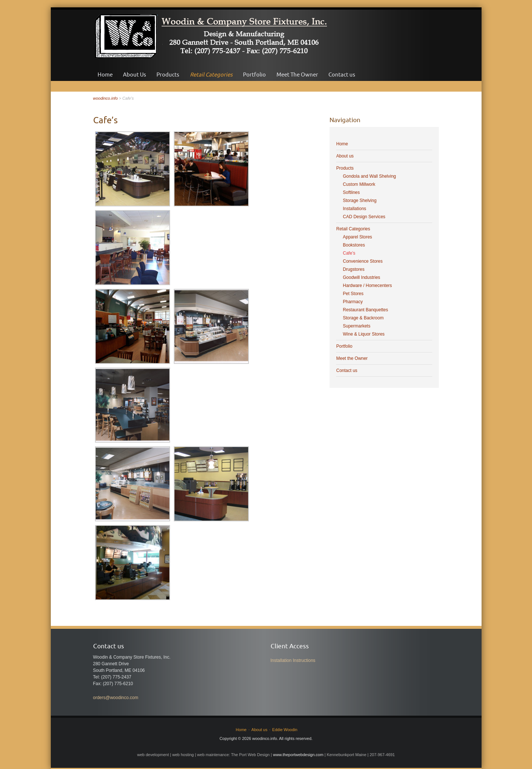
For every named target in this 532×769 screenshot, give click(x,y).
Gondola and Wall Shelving (369, 176)
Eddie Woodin (284, 729)
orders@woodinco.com (115, 697)
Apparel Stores (357, 237)
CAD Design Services (364, 216)
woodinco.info (105, 98)
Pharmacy (353, 301)
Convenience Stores (363, 261)
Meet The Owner (297, 74)
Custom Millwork (359, 184)
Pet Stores (353, 293)
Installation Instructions (293, 660)
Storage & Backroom (363, 317)
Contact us (341, 74)
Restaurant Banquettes (365, 309)
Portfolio (254, 74)
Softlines (351, 192)
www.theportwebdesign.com (298, 754)
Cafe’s (349, 253)
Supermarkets (356, 326)
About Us (134, 74)
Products (167, 74)
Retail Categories (211, 74)
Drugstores (353, 269)
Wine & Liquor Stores (363, 334)
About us (344, 156)
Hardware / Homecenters (367, 285)
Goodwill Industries (361, 277)
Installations (354, 208)
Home (105, 74)
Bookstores (354, 245)
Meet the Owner (351, 358)
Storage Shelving (359, 200)
